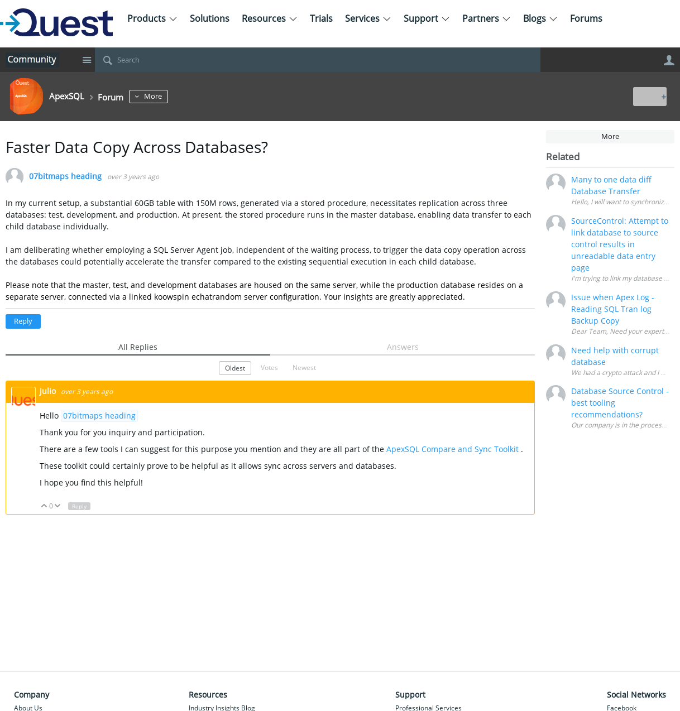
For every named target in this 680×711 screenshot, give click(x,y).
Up (44, 506)
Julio (49, 391)
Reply (23, 321)
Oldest (235, 367)
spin (181, 296)
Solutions (209, 18)
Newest (304, 367)
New (649, 96)
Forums (586, 18)
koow (163, 296)
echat (201, 296)
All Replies (137, 347)
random (227, 296)
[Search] (317, 59)
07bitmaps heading (65, 176)
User (668, 60)
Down (58, 506)
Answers (403, 347)
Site (86, 59)
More (165, 96)
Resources (270, 18)
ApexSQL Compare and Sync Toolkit (452, 449)
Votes (269, 367)
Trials (321, 18)
